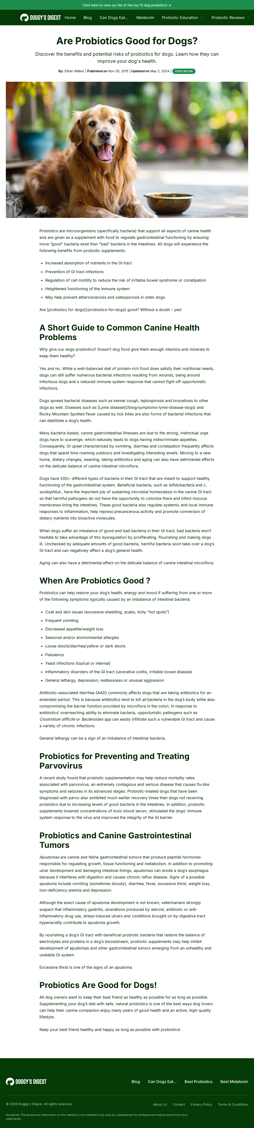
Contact (179, 1104)
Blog (88, 17)
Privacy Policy (201, 1104)
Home (70, 17)
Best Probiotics (199, 1081)
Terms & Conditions (233, 1104)
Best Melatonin (234, 1081)
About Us (160, 1104)
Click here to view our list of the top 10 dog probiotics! (127, 5)
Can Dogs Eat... (114, 17)
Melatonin (145, 17)
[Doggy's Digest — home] (40, 17)
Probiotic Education (183, 17)
